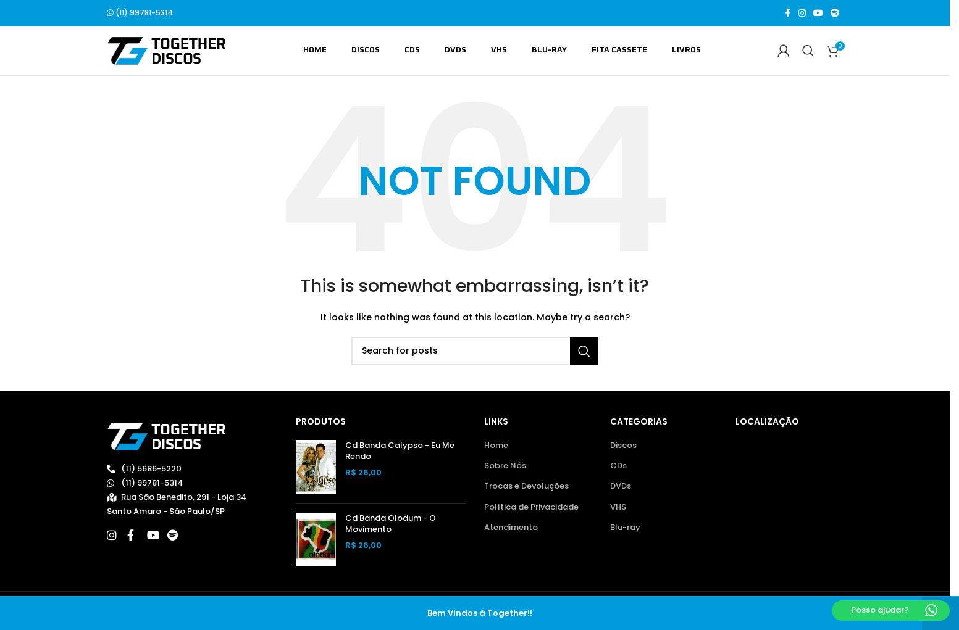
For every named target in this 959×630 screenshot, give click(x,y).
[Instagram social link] (802, 13)
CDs (618, 465)
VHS (618, 507)
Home (496, 445)
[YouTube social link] (818, 13)
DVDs (620, 486)
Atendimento (511, 527)
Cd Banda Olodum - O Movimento (390, 524)
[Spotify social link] (835, 13)
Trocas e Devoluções (526, 486)
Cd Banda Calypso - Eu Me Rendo (399, 451)
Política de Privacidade (531, 507)
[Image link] (166, 436)
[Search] (808, 50)
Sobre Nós (505, 465)
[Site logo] (166, 50)
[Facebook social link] (787, 13)
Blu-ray (625, 527)
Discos (623, 445)
